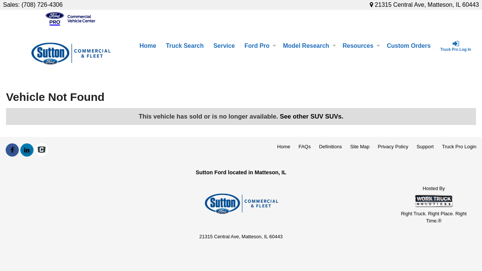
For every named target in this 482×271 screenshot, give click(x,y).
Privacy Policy (393, 146)
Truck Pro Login (459, 146)
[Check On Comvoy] (41, 150)
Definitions (330, 146)
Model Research (309, 46)
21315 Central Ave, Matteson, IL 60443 (424, 5)
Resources (361, 46)
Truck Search (185, 46)
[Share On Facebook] (12, 150)
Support (425, 146)
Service (224, 46)
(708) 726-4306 (42, 5)
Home (147, 46)
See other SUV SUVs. (311, 116)
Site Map (359, 146)
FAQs (305, 146)
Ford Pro (260, 46)
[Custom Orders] (408, 46)
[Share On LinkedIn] (27, 150)
